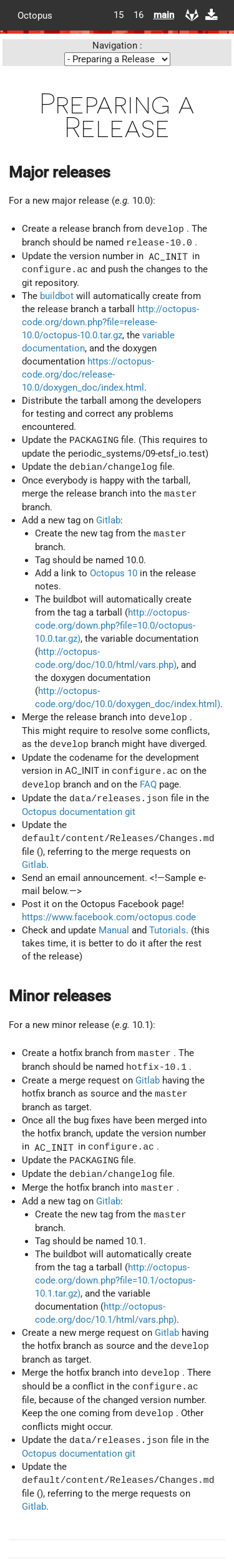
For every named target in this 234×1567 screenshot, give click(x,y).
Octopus (34, 15)
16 (139, 15)
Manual (114, 930)
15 (119, 15)
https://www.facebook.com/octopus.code (109, 917)
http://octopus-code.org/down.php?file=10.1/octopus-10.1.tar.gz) (115, 1280)
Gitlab (108, 520)
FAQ (148, 785)
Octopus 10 (113, 573)
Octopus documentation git (78, 811)
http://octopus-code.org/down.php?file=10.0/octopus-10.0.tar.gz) (115, 625)
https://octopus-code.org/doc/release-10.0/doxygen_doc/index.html (88, 374)
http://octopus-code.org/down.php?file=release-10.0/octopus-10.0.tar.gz (110, 322)
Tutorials (167, 930)
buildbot (57, 296)
